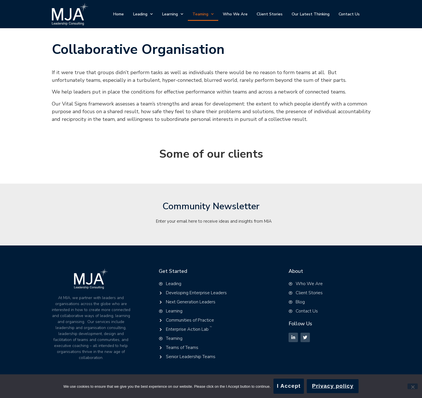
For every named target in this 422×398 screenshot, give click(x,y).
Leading (143, 14)
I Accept (289, 386)
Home (118, 14)
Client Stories (270, 14)
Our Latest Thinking (311, 14)
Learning (172, 14)
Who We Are (235, 14)
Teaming (203, 14)
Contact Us (349, 14)
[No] (412, 386)
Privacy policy (332, 386)
